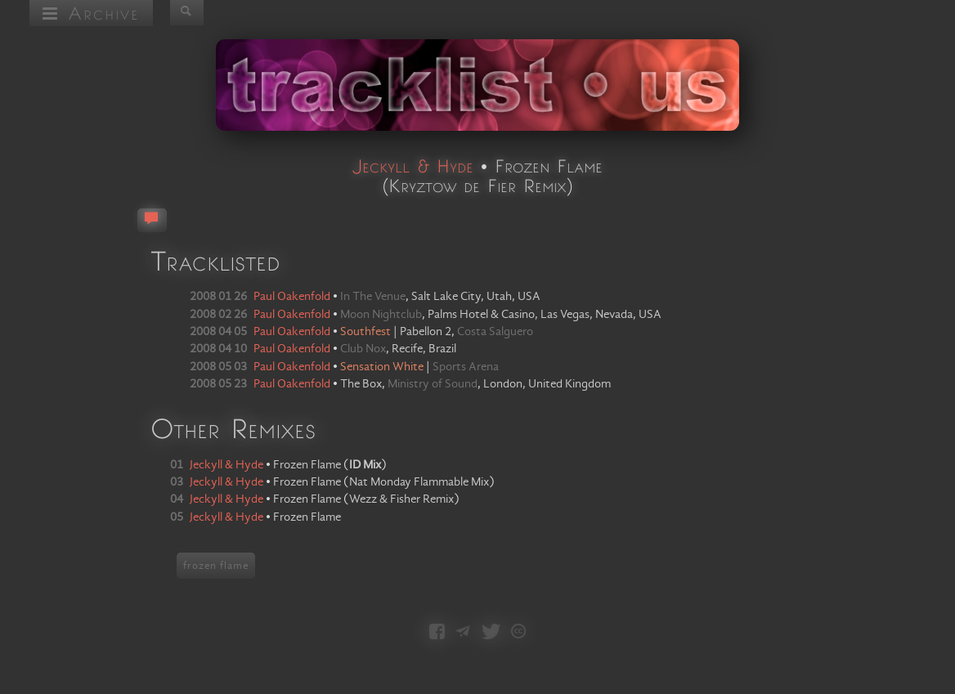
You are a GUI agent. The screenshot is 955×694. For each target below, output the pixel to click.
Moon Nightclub (381, 314)
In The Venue (373, 296)
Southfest (365, 331)
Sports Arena (466, 367)
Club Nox (363, 349)
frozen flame (216, 565)
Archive (91, 13)
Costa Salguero (495, 331)
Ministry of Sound (433, 384)
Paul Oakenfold (291, 296)
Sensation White (382, 367)
